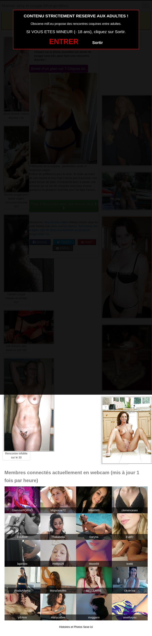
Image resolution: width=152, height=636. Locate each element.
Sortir (97, 42)
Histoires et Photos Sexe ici (76, 627)
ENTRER (63, 41)
